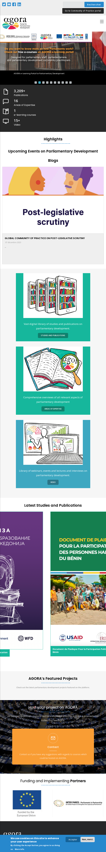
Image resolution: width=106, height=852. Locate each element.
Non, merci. (87, 839)
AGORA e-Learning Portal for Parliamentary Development (53, 73)
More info (19, 849)
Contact (53, 747)
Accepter (73, 839)
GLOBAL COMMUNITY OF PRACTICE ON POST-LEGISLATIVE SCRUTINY (45, 238)
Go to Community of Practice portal (83, 11)
